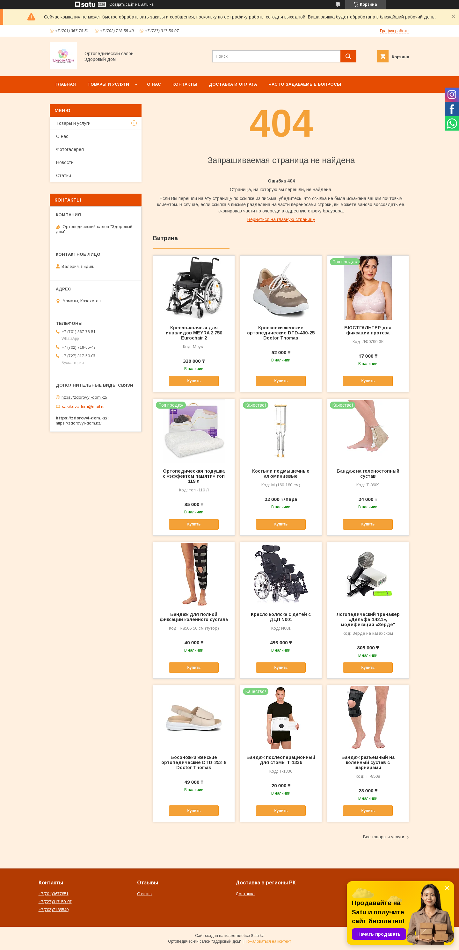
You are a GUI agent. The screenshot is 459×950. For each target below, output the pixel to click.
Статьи (63, 175)
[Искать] (348, 56)
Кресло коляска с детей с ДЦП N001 (281, 617)
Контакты (184, 84)
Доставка (245, 893)
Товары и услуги (108, 84)
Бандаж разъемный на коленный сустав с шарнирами (368, 762)
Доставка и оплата (233, 84)
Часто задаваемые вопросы (304, 84)
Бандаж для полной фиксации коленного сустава (194, 617)
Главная (65, 84)
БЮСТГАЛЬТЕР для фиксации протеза (367, 330)
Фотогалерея (70, 149)
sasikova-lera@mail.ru (83, 406)
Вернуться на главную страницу (281, 219)
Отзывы (144, 893)
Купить (193, 381)
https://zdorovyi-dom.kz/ (84, 397)
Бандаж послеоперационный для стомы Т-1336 (280, 760)
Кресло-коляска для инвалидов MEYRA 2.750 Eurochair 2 (194, 332)
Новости (65, 162)
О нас (154, 84)
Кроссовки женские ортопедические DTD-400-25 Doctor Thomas (281, 332)
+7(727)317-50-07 (55, 901)
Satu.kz (257, 935)
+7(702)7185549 (54, 909)
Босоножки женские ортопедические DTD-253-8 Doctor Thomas (193, 762)
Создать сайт (121, 4)
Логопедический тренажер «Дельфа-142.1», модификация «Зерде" (368, 619)
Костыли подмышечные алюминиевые (281, 473)
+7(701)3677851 (54, 893)
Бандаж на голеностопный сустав (368, 473)
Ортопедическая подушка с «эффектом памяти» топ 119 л (194, 476)
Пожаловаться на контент (267, 941)
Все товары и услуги (383, 836)
